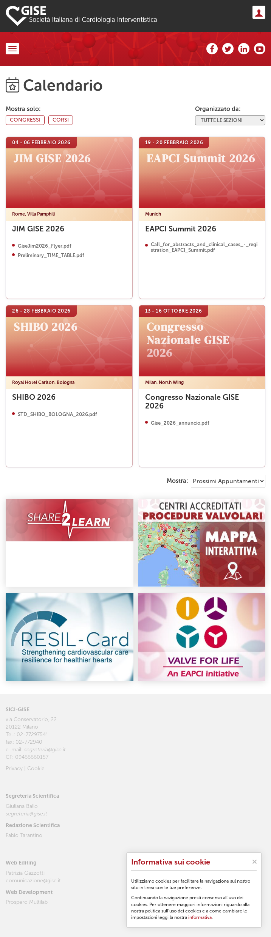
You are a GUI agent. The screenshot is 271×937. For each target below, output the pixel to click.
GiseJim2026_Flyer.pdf (44, 246)
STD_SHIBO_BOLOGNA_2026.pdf (57, 414)
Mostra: (177, 481)
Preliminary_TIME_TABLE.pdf (51, 255)
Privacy (14, 768)
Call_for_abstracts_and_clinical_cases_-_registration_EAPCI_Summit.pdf (204, 247)
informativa (200, 917)
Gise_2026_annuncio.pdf (180, 423)
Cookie (36, 768)
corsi (61, 120)
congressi (25, 120)
